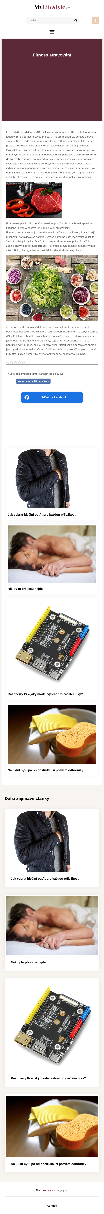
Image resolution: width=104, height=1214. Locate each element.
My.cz (52, 1190)
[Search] (76, 20)
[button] (52, 31)
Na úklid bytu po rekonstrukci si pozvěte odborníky (45, 770)
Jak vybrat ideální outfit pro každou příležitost (42, 514)
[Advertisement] (52, 83)
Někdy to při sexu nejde (25, 588)
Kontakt (52, 1205)
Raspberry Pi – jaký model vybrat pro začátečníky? (45, 694)
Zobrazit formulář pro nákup (33, 381)
